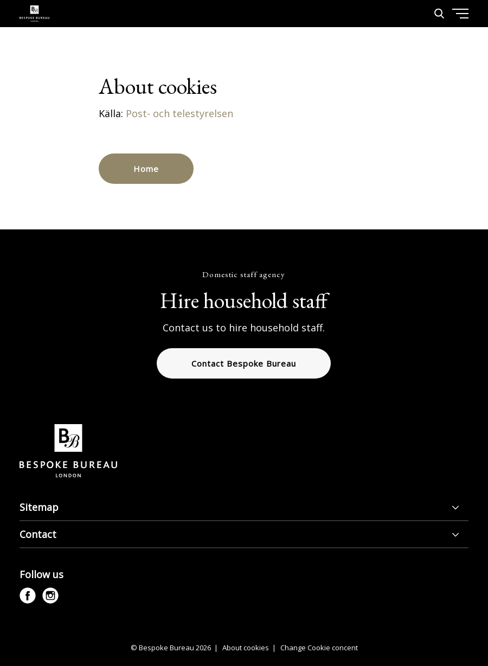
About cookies (246, 647)
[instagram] (50, 595)
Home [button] (146, 168)
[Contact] (244, 534)
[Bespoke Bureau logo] (34, 13)
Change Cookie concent (319, 647)
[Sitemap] (244, 507)
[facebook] (28, 595)
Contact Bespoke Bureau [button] (243, 363)
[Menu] (434, 54)
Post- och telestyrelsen (181, 113)
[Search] (439, 13)
